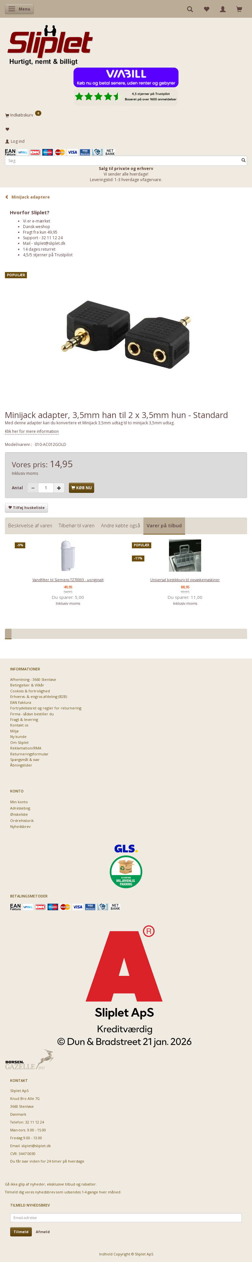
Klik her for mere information (32, 431)
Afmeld (43, 1231)
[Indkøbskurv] (126, 115)
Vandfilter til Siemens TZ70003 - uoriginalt (68, 579)
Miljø (14, 730)
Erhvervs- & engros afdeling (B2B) (38, 696)
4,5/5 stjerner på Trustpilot (48, 255)
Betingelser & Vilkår (27, 685)
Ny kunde (18, 736)
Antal (18, 488)
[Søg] (243, 160)
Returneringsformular (29, 753)
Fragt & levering (24, 719)
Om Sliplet (19, 742)
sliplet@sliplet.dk (49, 243)
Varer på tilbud (164, 525)
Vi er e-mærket (36, 221)
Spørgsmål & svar (25, 759)
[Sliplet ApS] (50, 43)
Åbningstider (21, 765)
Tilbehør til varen (76, 525)
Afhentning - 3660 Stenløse (33, 679)
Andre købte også (120, 525)
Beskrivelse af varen (30, 525)
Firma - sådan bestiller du (32, 713)
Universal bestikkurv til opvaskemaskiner (185, 579)
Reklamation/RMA (25, 748)
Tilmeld (21, 1231)
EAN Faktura (20, 702)
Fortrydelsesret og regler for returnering (45, 707)
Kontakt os (19, 725)
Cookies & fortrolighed (30, 690)
